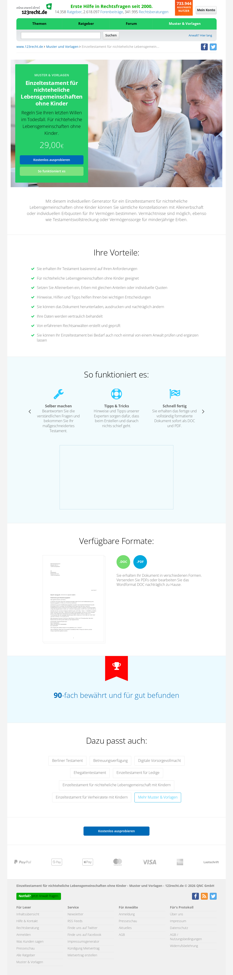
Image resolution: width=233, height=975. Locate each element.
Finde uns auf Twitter (82, 928)
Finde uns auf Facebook (84, 935)
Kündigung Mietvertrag (83, 948)
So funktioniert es (51, 171)
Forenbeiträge (111, 12)
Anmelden (23, 935)
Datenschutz (179, 928)
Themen (39, 24)
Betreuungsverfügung (110, 761)
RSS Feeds (75, 921)
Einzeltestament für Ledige (138, 773)
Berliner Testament (67, 761)
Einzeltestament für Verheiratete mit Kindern (92, 797)
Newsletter (75, 914)
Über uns (176, 914)
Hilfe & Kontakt (27, 921)
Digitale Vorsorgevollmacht (159, 761)
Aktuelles (125, 928)
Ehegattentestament (90, 773)
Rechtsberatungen (153, 12)
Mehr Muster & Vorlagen (157, 797)
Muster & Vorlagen (185, 24)
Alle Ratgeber (25, 955)
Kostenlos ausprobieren (51, 160)
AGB (122, 935)
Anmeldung (127, 914)
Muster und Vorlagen (62, 46)
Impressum (178, 921)
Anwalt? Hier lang (200, 35)
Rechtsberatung (27, 928)
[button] (30, 411)
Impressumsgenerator (83, 941)
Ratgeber (74, 12)
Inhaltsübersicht (27, 914)
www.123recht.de (29, 46)
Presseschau (25, 948)
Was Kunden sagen (29, 941)
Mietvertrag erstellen (82, 955)
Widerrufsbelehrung (184, 946)
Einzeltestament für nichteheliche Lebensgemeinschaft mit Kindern (117, 785)
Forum (131, 24)
